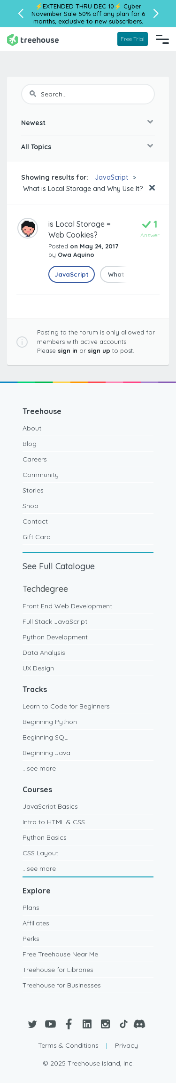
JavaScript (111, 177)
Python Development (55, 637)
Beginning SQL (45, 737)
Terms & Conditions (68, 1045)
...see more (39, 768)
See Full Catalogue (59, 566)
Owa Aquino (76, 254)
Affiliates (36, 923)
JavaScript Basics (50, 806)
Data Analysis (44, 652)
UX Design (38, 668)
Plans (31, 907)
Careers (35, 459)
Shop (30, 506)
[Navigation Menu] (162, 39)
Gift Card (37, 537)
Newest (33, 123)
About (32, 428)
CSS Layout (40, 853)
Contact (35, 521)
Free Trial (133, 38)
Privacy (126, 1045)
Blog (30, 443)
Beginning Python (50, 721)
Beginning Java (46, 753)
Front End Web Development (67, 606)
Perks (31, 938)
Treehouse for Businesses (62, 985)
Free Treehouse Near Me (60, 954)
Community (41, 474)
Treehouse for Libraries (58, 969)
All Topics (36, 147)
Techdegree (45, 588)
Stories (33, 490)
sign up (99, 350)
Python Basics (45, 837)
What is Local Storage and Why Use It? (82, 188)
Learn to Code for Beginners (66, 706)
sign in (67, 350)
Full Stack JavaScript (55, 621)
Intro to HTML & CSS (54, 822)
